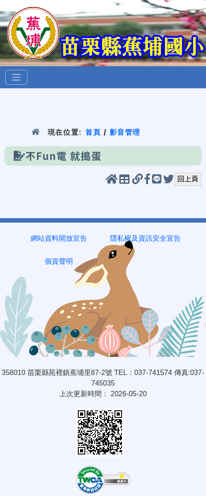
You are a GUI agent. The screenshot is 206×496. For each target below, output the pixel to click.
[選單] (16, 77)
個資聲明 (59, 261)
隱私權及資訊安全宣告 (145, 238)
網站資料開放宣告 (59, 238)
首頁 (93, 132)
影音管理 (125, 132)
